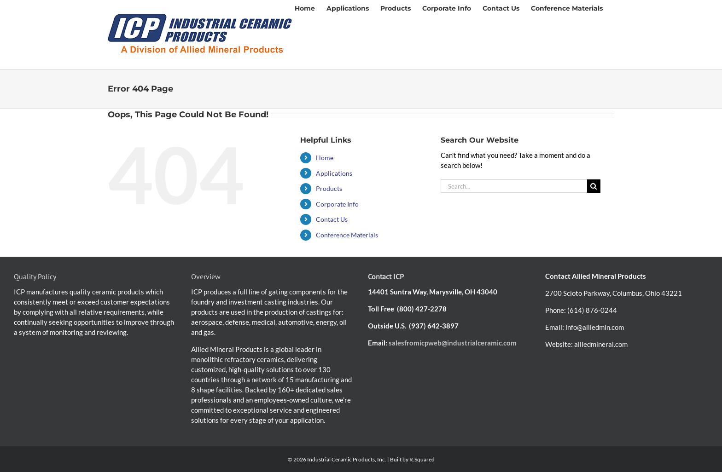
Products (329, 188)
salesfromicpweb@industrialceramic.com (453, 343)
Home (324, 157)
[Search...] (514, 186)
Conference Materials (347, 235)
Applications (334, 173)
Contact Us (332, 219)
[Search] (593, 186)
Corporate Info (337, 204)
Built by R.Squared (412, 459)
